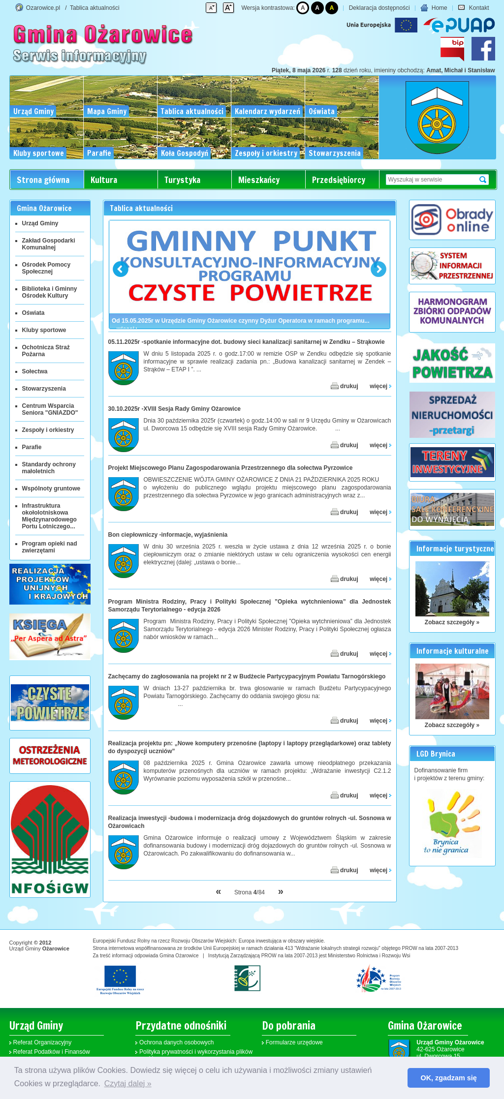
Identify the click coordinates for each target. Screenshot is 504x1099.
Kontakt (473, 7)
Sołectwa (35, 371)
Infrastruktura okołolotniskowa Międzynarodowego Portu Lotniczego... (49, 516)
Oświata (33, 312)
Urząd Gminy (40, 223)
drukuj (344, 386)
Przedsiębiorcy (338, 180)
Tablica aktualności (95, 7)
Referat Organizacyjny (42, 1042)
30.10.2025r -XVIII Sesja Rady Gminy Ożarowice (174, 408)
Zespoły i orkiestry (48, 430)
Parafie (32, 447)
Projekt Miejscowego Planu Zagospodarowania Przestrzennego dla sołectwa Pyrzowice (230, 467)
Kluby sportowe (44, 330)
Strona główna (43, 180)
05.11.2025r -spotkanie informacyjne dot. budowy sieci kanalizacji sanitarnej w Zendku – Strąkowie (246, 341)
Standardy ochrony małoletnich (49, 468)
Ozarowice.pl (43, 7)
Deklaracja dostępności (379, 7)
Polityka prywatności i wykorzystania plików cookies (195, 1055)
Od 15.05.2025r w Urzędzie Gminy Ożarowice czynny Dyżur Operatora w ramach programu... (241, 320)
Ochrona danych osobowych (176, 1042)
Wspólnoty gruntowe (51, 488)
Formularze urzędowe (294, 1042)
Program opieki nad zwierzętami (49, 547)
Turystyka (182, 180)
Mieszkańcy (259, 180)
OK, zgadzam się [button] (449, 1078)
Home (433, 7)
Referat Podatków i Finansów (51, 1051)
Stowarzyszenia (44, 388)
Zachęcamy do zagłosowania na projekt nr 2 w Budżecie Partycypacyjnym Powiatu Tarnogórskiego (247, 676)
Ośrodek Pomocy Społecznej (46, 268)
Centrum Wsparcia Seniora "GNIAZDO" (50, 409)
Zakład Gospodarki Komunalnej (48, 244)
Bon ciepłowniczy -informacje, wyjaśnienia (168, 534)
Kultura (104, 180)
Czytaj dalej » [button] (128, 1083)
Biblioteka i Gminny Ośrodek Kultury (49, 292)
